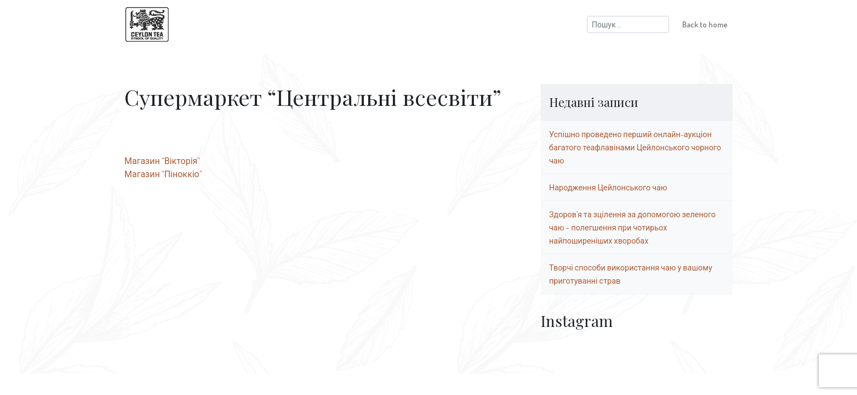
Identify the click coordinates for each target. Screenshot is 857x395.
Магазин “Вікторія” (162, 160)
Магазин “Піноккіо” (163, 173)
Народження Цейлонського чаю (608, 187)
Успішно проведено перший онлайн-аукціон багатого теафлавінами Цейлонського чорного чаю (635, 147)
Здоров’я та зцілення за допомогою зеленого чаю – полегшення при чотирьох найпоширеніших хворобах (632, 227)
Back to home (705, 24)
